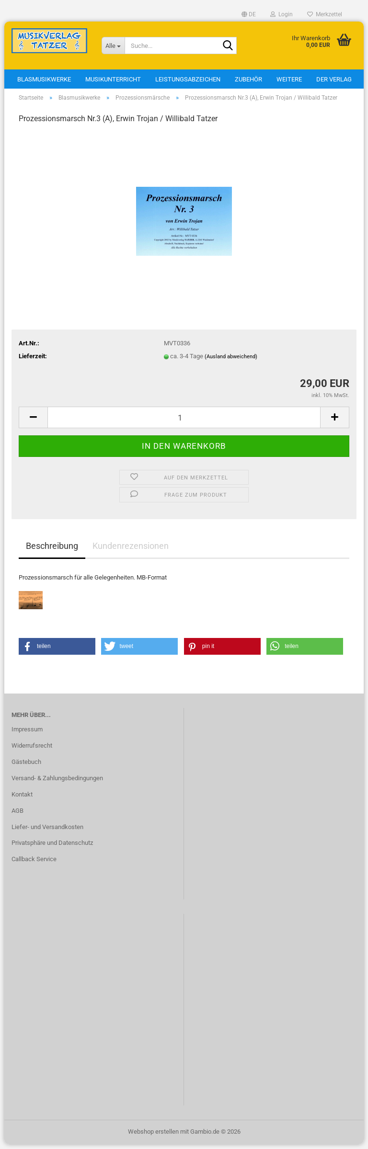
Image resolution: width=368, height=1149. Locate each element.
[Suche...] (113, 45)
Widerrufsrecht (32, 750)
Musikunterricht (113, 79)
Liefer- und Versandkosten (47, 831)
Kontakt (22, 799)
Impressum (27, 734)
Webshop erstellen (153, 1136)
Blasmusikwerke (44, 79)
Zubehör (248, 79)
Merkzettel (324, 14)
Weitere (289, 79)
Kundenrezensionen (130, 551)
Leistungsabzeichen (187, 79)
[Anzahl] (184, 422)
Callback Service (34, 863)
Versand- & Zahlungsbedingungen (57, 782)
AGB (17, 815)
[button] (248, 14)
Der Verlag (334, 79)
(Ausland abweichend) (231, 361)
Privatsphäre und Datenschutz (52, 848)
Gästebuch (26, 766)
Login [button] (281, 14)
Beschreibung (52, 551)
